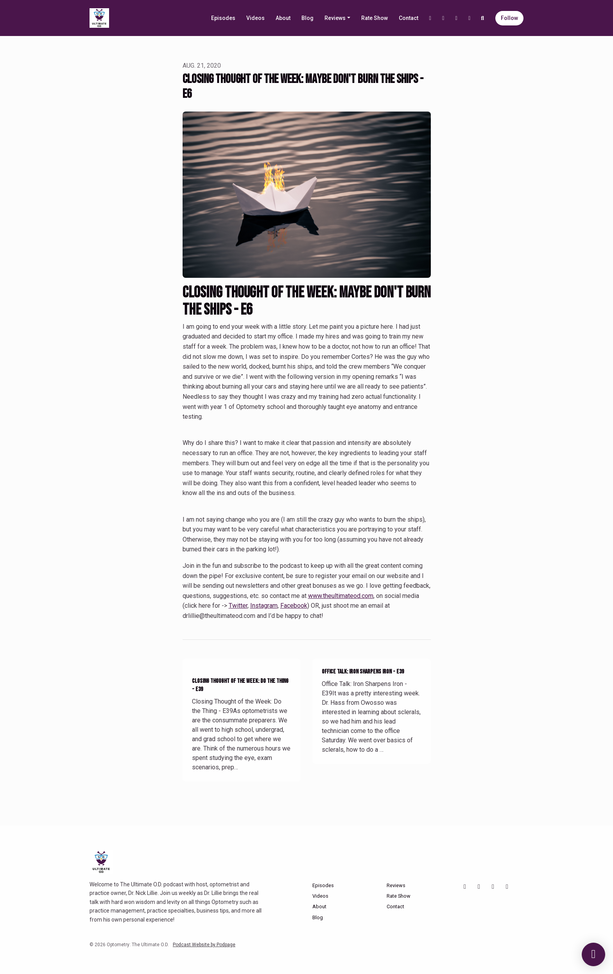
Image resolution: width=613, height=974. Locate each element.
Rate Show (374, 18)
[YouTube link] (430, 18)
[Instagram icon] (479, 886)
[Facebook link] (456, 18)
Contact (408, 18)
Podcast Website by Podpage (204, 944)
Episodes (223, 18)
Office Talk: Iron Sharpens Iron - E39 (363, 671)
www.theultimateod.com (340, 596)
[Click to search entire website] (482, 18)
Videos (255, 18)
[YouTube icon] (465, 886)
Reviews (335, 18)
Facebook (293, 605)
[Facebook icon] (493, 886)
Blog (307, 18)
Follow (509, 18)
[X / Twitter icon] (507, 886)
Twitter (238, 605)
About (283, 18)
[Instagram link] (443, 18)
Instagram (264, 605)
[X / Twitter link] (469, 18)
